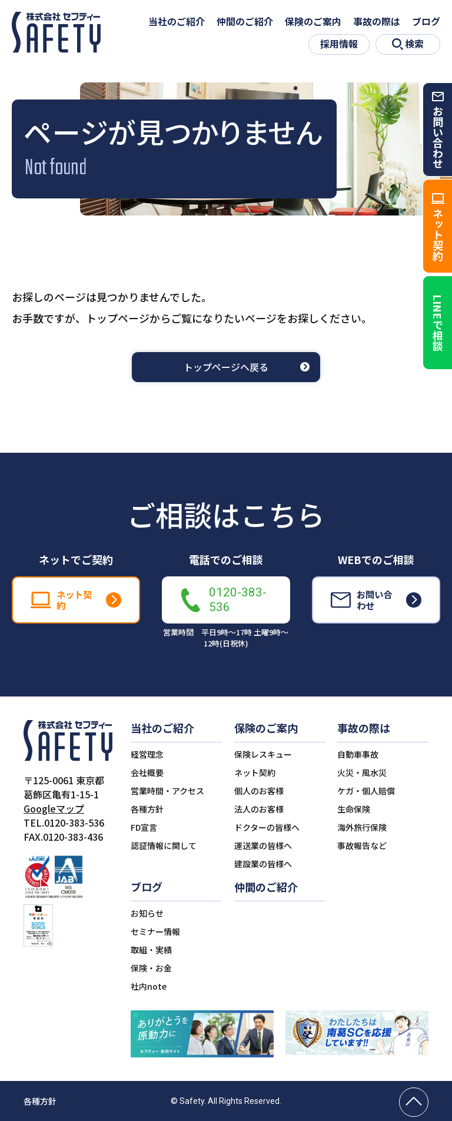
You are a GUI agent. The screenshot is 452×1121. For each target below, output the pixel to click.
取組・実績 (151, 950)
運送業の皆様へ (263, 845)
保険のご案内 (313, 21)
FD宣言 (144, 827)
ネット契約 (254, 772)
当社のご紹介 (176, 21)
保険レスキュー (263, 754)
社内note (149, 986)
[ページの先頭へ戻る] (413, 1102)
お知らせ (147, 913)
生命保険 (353, 809)
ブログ (426, 21)
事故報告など (362, 845)
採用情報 (339, 44)
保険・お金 (151, 968)
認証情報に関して (164, 845)
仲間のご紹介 (245, 21)
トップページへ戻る (226, 367)
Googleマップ (54, 808)
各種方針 (147, 809)
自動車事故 (357, 754)
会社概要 (147, 772)
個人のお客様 (259, 791)
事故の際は (376, 21)
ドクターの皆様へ (267, 827)
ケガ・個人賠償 (366, 791)
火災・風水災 (362, 772)
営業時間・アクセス (167, 791)
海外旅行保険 (362, 827)
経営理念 (147, 754)
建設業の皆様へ (263, 864)
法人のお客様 (259, 809)
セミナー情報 (155, 931)
